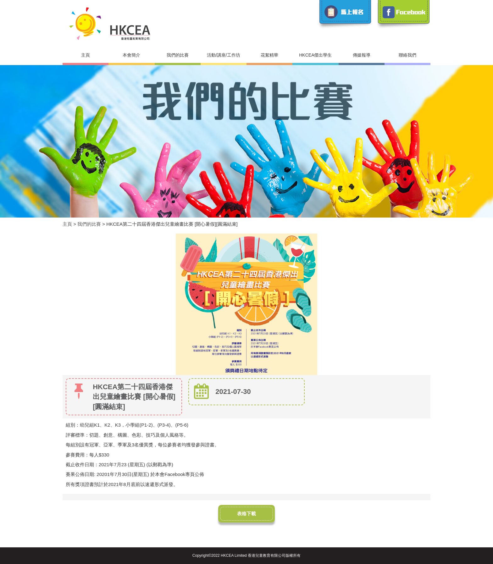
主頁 (85, 55)
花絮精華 (269, 55)
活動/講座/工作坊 (223, 55)
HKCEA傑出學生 (315, 55)
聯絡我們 (407, 55)
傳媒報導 (361, 55)
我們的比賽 (178, 55)
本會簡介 (131, 55)
